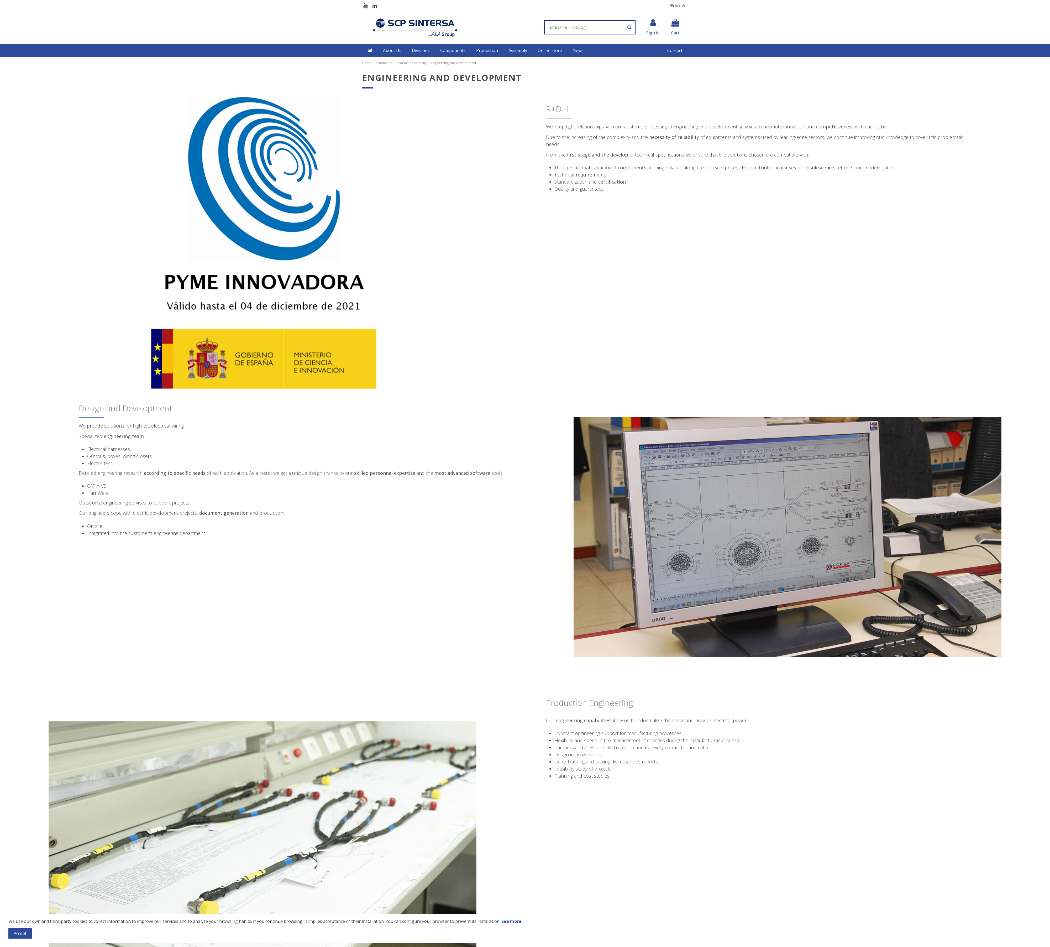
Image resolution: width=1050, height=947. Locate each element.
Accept (20, 933)
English (679, 5)
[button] (392, 50)
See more (511, 921)
